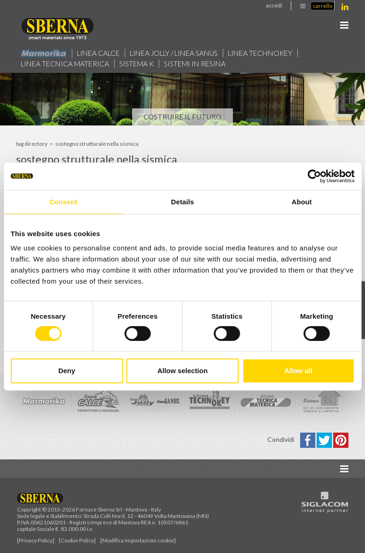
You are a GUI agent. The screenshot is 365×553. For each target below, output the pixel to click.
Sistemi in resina (195, 63)
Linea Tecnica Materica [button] (65, 63)
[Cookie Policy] (77, 540)
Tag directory (31, 143)
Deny (66, 371)
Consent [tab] (63, 202)
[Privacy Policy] (35, 540)
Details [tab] (182, 202)
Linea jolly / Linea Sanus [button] (174, 53)
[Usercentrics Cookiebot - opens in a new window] (314, 176)
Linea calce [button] (98, 53)
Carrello (322, 5)
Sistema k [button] (136, 63)
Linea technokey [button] (260, 53)
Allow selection (182, 371)
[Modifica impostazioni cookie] (138, 540)
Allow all (298, 371)
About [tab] (302, 202)
